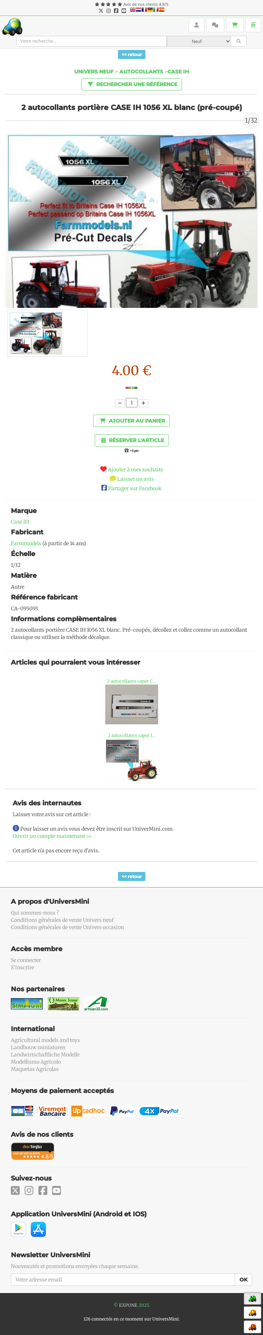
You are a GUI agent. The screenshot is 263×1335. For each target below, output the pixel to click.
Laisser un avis (135, 479)
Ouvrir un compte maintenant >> (52, 836)
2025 (144, 1305)
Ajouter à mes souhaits (135, 469)
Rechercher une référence (131, 84)
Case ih (178, 71)
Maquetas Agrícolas (35, 1069)
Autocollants (141, 71)
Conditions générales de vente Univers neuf (62, 920)
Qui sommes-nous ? (35, 913)
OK (243, 1279)
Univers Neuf (94, 71)
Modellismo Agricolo (36, 1062)
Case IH (20, 521)
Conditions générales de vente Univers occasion (67, 927)
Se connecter (26, 960)
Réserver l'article (132, 440)
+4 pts (134, 451)
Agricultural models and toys (45, 1040)
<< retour (132, 54)
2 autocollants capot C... (131, 681)
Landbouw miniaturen (38, 1047)
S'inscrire (22, 967)
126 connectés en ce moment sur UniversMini (131, 1319)
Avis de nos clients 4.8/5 (145, 4)
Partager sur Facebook (135, 488)
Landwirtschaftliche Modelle (45, 1054)
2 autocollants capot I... (131, 735)
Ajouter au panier (132, 421)
